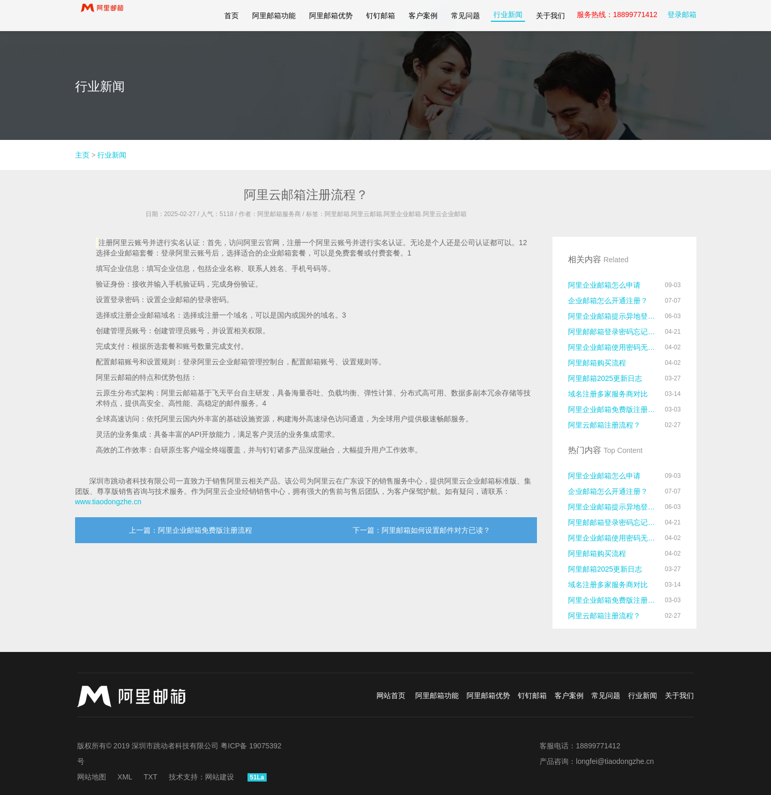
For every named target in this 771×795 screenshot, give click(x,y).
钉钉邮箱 (380, 15)
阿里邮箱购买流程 (597, 363)
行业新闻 (507, 14)
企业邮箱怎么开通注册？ (608, 300)
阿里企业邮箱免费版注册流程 (613, 409)
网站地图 (91, 777)
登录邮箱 (681, 14)
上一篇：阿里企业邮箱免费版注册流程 (190, 530)
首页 (231, 15)
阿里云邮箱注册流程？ (604, 425)
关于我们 (550, 15)
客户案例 (423, 15)
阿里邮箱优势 (331, 15)
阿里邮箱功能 (274, 15)
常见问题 (465, 15)
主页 (82, 155)
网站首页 (390, 695)
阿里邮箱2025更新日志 (605, 378)
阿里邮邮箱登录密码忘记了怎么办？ (613, 332)
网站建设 (219, 777)
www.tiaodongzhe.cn (108, 502)
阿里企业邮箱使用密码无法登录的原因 (613, 347)
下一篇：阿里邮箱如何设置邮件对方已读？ (421, 530)
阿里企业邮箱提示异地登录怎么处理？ (613, 316)
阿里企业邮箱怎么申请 (604, 285)
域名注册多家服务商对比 (608, 394)
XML (125, 777)
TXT (150, 777)
